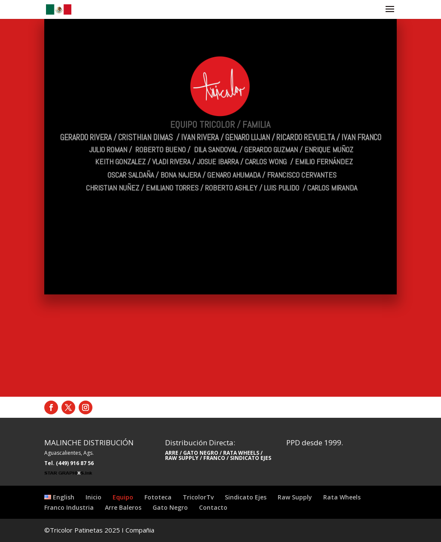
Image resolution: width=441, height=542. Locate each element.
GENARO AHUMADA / (236, 160)
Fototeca (158, 497)
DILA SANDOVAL (216, 135)
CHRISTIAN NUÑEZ (112, 173)
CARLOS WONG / (270, 147)
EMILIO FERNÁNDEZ (324, 147)
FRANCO (214, 458)
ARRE (171, 452)
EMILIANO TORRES (172, 173)
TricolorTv (198, 497)
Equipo (123, 497)
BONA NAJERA (180, 160)
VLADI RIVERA (171, 147)
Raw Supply (295, 497)
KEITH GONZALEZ (120, 147)
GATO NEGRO (200, 452)
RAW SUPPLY (182, 458)
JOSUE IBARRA (218, 147)
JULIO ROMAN (108, 135)
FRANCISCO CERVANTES (302, 160)
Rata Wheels (342, 497)
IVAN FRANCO (362, 123)
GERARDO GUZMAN (271, 135)
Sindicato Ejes (245, 497)
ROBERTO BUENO (160, 135)
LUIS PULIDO (283, 173)
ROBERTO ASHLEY (232, 173)
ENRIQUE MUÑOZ (328, 135)
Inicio (93, 497)
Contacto (213, 507)
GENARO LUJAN (247, 123)
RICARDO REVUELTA (305, 123)
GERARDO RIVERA (86, 123)
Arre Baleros (123, 507)
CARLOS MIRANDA (332, 173)
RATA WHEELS (240, 452)
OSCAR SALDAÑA (130, 160)
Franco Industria (69, 507)
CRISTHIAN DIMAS (145, 123)
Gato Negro (170, 507)
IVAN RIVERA (200, 123)
